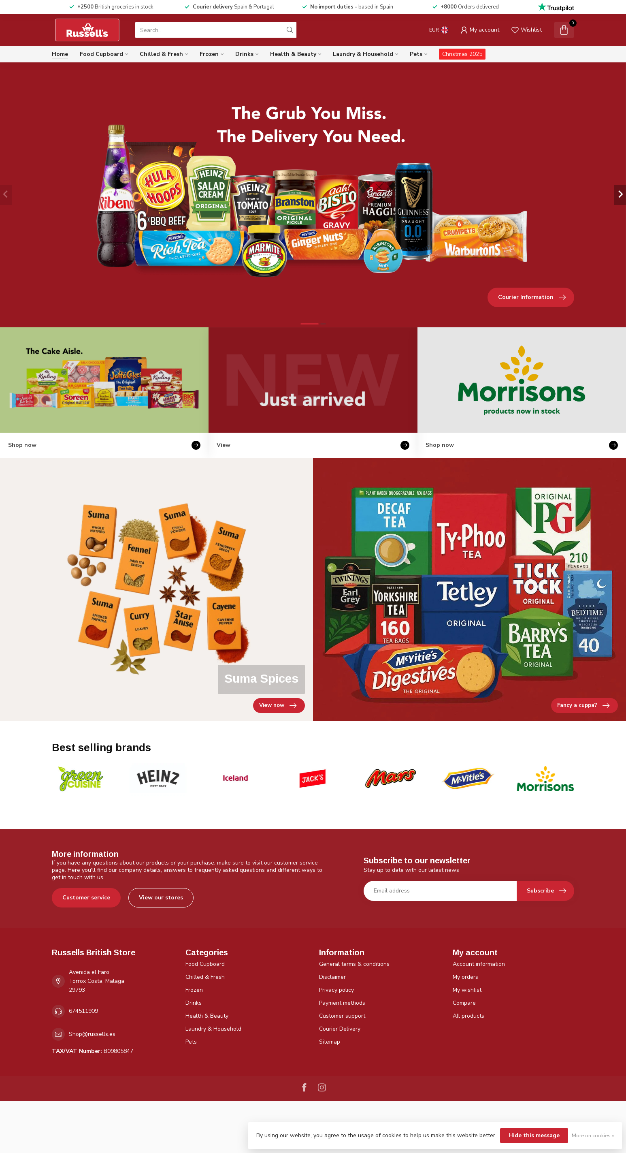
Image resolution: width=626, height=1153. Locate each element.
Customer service (86, 897)
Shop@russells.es (92, 1034)
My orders (465, 977)
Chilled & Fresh (161, 54)
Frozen (209, 54)
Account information (479, 964)
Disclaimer (332, 977)
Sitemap (329, 1042)
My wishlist (467, 990)
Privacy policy (336, 990)
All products (468, 1016)
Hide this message (534, 1135)
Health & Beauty (293, 54)
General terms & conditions (354, 964)
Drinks (244, 54)
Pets (416, 54)
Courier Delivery (339, 1029)
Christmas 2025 (462, 54)
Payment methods (342, 1003)
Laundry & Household (363, 54)
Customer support (342, 1016)
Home (60, 54)
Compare (464, 1003)
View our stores (161, 897)
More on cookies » (593, 1135)
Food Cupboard (101, 54)
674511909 (83, 1011)
